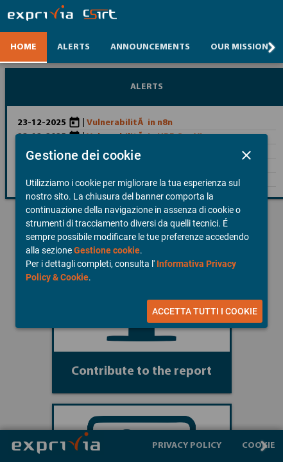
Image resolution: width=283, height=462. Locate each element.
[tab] (23, 47)
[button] (246, 155)
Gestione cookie (107, 250)
